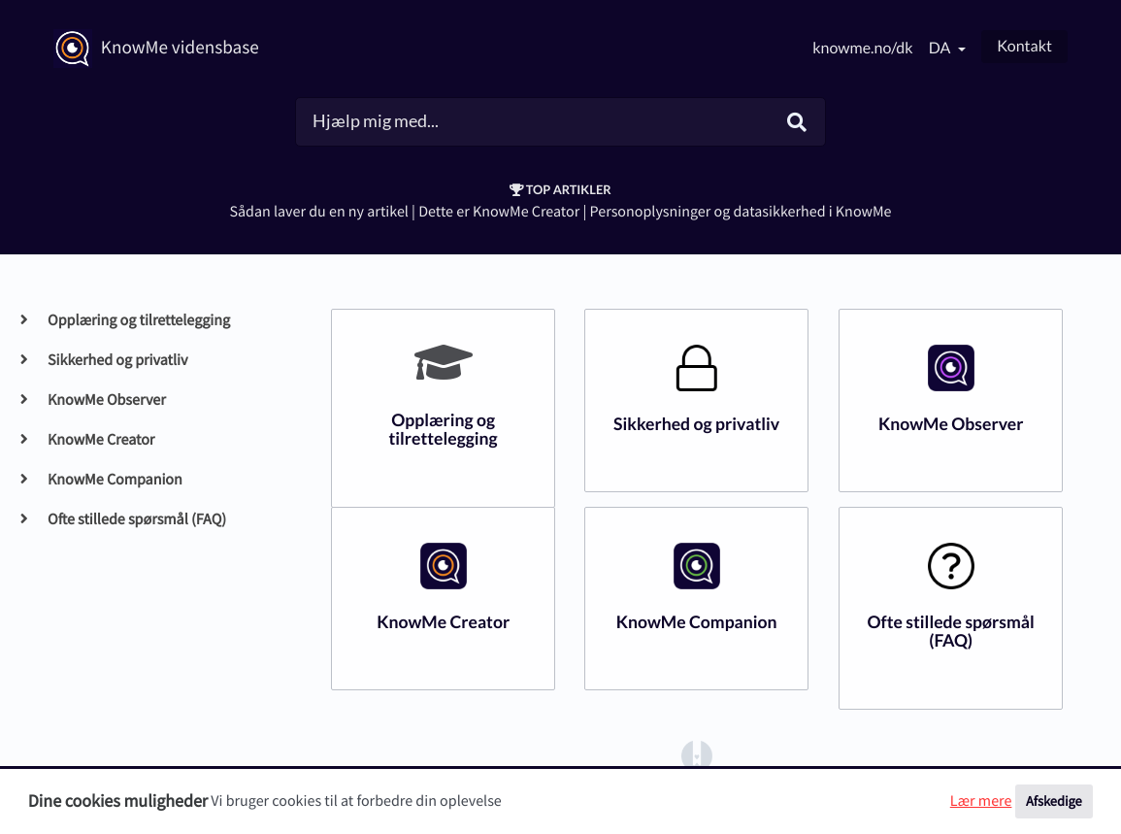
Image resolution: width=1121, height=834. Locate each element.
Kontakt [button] (1024, 46)
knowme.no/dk (862, 48)
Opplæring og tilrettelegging (138, 320)
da (941, 48)
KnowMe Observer (106, 400)
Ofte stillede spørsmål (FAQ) (136, 519)
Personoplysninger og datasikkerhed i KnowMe (741, 211)
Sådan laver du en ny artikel (318, 211)
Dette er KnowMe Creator (498, 211)
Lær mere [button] (981, 801)
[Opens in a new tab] (696, 755)
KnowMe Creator (100, 440)
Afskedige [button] (1054, 801)
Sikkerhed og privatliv (117, 360)
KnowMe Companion (114, 479)
